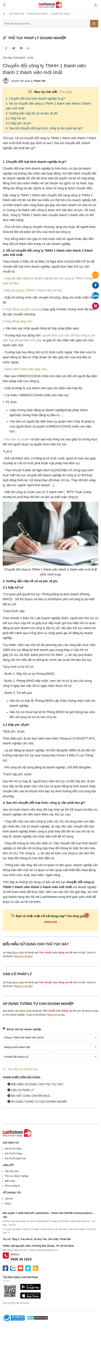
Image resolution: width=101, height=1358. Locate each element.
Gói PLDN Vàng (13, 1153)
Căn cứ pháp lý (21, 1090)
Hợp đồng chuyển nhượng (23, 309)
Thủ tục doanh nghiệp (16, 1176)
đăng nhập (18, 952)
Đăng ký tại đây (23, 956)
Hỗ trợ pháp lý (12, 1185)
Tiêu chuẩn (45, 952)
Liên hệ (9, 1198)
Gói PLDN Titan (13, 1148)
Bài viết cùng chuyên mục (29, 1095)
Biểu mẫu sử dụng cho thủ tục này (35, 1084)
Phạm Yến (40, 81)
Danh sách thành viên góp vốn (25, 369)
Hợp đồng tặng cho (18, 321)
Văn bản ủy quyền (17, 439)
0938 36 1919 (21, 1259)
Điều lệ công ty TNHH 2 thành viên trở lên (33, 290)
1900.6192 (50, 922)
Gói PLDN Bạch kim (15, 1158)
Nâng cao (63, 952)
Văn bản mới (11, 1171)
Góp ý (8, 1203)
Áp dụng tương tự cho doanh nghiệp (37, 1101)
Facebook (95, 286)
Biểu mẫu (10, 1181)
